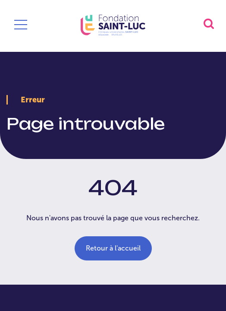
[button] (209, 23)
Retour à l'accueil (113, 248)
